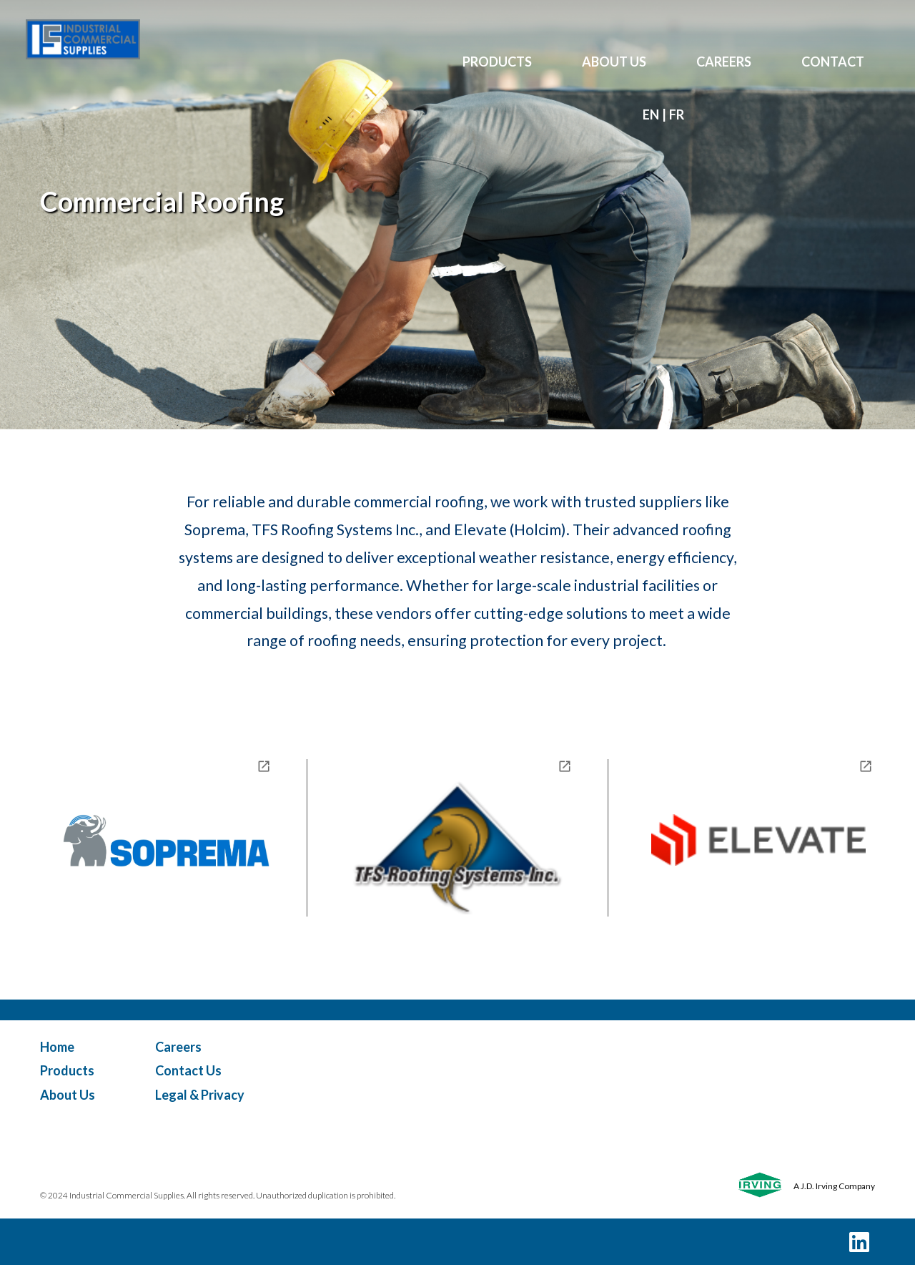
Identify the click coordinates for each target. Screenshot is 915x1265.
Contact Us (188, 1070)
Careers (178, 1047)
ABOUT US (614, 61)
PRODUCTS (497, 61)
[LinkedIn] (859, 1242)
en (651, 114)
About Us (67, 1095)
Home (57, 1047)
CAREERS (723, 61)
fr (676, 114)
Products (67, 1070)
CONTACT (832, 61)
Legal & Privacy (199, 1095)
